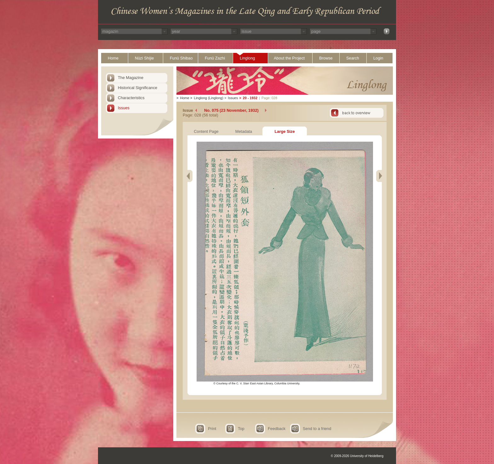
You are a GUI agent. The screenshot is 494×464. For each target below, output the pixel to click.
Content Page (206, 131)
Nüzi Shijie (144, 58)
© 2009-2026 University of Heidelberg (357, 456)
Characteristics (131, 97)
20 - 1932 (250, 98)
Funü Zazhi (215, 58)
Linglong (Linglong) (208, 98)
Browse (326, 58)
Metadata (243, 131)
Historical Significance (137, 87)
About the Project (289, 58)
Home (113, 58)
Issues (123, 107)
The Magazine (130, 77)
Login (378, 58)
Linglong (247, 58)
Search (352, 58)
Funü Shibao (181, 58)
